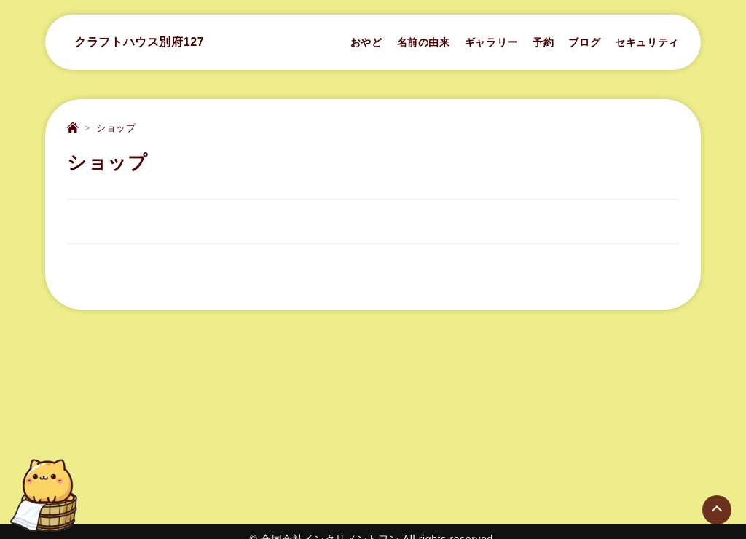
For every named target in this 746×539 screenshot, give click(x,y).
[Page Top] (716, 509)
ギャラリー (491, 42)
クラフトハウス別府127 (139, 42)
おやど (366, 42)
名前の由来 (423, 42)
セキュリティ (647, 42)
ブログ (584, 42)
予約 (543, 42)
